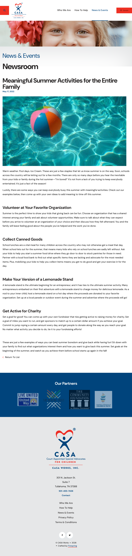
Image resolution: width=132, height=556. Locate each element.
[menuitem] (56, 10)
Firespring (72, 546)
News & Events (92, 10)
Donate (120, 10)
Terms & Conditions (66, 522)
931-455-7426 (66, 491)
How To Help (74, 10)
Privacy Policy (66, 517)
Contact (66, 495)
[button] (4, 10)
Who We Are (56, 10)
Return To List (12, 357)
